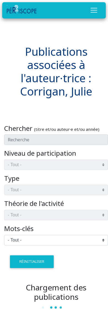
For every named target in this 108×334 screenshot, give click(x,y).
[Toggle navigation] (93, 10)
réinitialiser (31, 261)
